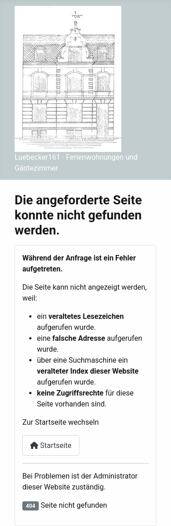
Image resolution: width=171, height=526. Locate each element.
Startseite (51, 445)
